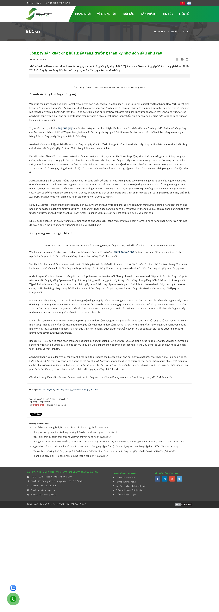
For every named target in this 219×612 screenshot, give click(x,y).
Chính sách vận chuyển (126, 598)
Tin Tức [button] (168, 14)
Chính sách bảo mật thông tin (129, 594)
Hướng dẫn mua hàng (125, 585)
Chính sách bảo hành (125, 581)
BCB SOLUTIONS (78, 608)
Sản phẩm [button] (149, 14)
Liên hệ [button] (184, 14)
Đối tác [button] (129, 14)
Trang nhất (83, 14)
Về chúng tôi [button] (107, 14)
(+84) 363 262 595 (57, 3)
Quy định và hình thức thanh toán (131, 589)
